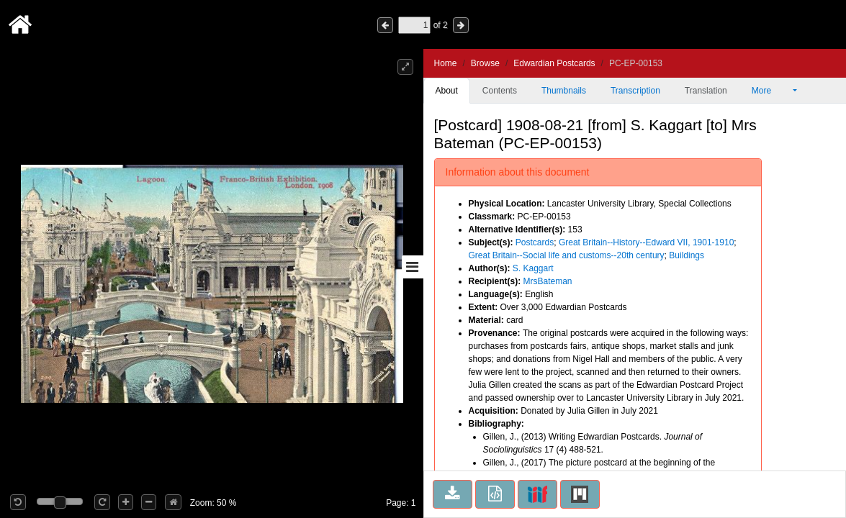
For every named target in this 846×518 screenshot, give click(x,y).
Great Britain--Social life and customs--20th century (567, 255)
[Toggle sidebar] (412, 266)
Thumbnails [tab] (563, 91)
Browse (485, 63)
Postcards (535, 242)
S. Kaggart (533, 268)
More (771, 91)
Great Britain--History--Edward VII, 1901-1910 (646, 242)
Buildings (686, 255)
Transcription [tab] (635, 91)
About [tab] (447, 91)
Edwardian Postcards (554, 63)
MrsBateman (547, 281)
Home (445, 63)
